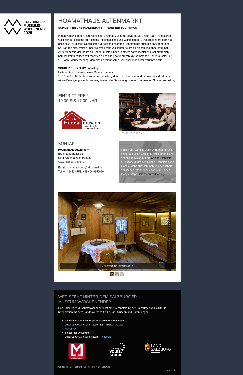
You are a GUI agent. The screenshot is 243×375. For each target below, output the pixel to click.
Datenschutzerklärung (151, 174)
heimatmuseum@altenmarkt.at (84, 167)
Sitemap (106, 366)
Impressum (63, 366)
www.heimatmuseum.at (72, 161)
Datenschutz (76, 366)
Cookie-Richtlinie (161, 158)
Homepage (71, 328)
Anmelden (172, 370)
